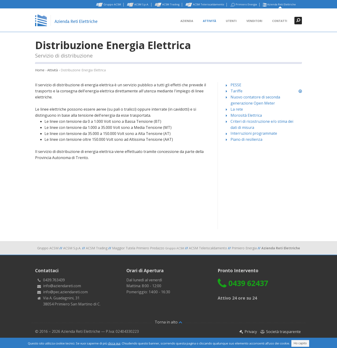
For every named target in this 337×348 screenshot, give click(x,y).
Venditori (254, 21)
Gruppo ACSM (108, 5)
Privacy (248, 331)
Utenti (231, 21)
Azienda (186, 21)
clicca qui (114, 343)
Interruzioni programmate (254, 133)
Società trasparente (280, 331)
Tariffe (236, 91)
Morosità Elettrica (246, 115)
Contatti (279, 21)
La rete (237, 109)
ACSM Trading (167, 5)
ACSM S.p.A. (138, 5)
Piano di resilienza (246, 139)
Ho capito (300, 343)
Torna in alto (168, 322)
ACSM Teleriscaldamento (204, 5)
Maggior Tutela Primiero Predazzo (148, 248)
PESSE (236, 84)
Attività (209, 21)
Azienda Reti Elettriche (279, 5)
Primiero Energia (243, 5)
